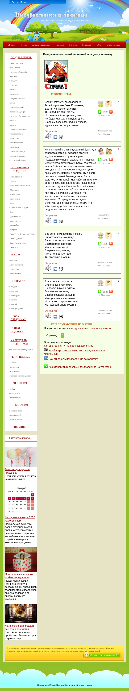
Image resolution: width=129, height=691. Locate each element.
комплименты (14, 393)
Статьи (53, 685)
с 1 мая (11, 203)
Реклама (60, 685)
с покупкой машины (17, 156)
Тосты (15, 254)
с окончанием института (19, 129)
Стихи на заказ (113, 45)
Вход (23, 2)
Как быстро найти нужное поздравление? (68, 345)
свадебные (13, 260)
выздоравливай (15, 415)
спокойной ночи (15, 411)
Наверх (89, 685)
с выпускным (14, 94)
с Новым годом (15, 274)
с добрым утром (15, 419)
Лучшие (12, 45)
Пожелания (19, 405)
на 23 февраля (14, 295)
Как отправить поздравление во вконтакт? (74, 359)
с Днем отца (14, 247)
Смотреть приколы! (20, 438)
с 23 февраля (14, 190)
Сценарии (18, 280)
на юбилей (13, 304)
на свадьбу (13, 81)
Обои (99, 45)
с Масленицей (14, 371)
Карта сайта (70, 685)
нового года (13, 291)
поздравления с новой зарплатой (91, 328)
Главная (15, 2)
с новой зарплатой (16, 134)
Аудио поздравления (41, 45)
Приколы (60, 45)
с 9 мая (11, 212)
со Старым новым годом (19, 208)
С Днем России (15, 216)
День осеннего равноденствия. (21, 350)
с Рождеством (14, 194)
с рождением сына (16, 107)
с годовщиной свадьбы (18, 72)
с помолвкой (14, 147)
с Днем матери (15, 221)
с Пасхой (12, 362)
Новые (24, 45)
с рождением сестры (17, 151)
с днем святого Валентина (19, 185)
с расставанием (15, 398)
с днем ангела (14, 68)
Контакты (80, 685)
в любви (12, 389)
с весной (12, 120)
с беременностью (16, 143)
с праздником (14, 269)
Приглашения (21, 426)
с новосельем (14, 138)
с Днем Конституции (17, 243)
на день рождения (16, 309)
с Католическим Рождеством (20, 376)
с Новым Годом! (15, 177)
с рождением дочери (17, 112)
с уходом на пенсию (17, 98)
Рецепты (73, 45)
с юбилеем (13, 76)
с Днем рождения (16, 265)
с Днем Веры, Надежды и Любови (23, 234)
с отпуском (13, 85)
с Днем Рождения (16, 63)
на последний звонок (17, 160)
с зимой (12, 90)
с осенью (12, 125)
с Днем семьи (14, 199)
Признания (19, 383)
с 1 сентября (14, 225)
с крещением (14, 367)
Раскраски (86, 45)
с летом (12, 103)
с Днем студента (15, 238)
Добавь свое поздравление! (103, 655)
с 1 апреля (13, 230)
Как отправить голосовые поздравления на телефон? (80, 367)
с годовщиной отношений (19, 116)
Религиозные (20, 356)
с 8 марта (12, 181)
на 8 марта (13, 300)
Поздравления (21, 57)
